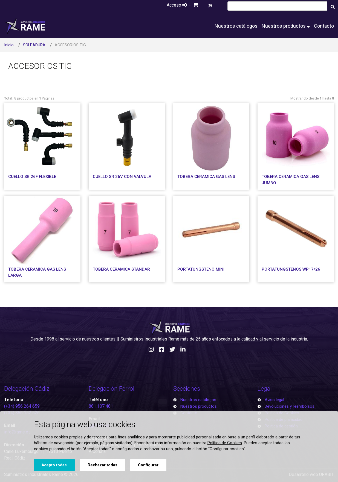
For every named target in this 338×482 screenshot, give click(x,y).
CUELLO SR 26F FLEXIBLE (32, 176)
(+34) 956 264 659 (22, 406)
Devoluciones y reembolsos (289, 406)
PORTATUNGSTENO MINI (200, 269)
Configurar (148, 465)
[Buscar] (332, 6)
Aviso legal (274, 399)
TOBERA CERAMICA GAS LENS (206, 176)
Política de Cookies (224, 442)
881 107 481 (101, 406)
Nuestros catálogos (236, 26)
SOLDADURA (34, 45)
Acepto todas (54, 465)
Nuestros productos (286, 26)
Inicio (9, 45)
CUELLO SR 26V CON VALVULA (122, 176)
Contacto (324, 26)
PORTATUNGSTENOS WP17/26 (291, 269)
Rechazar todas (102, 465)
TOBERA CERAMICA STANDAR (121, 269)
